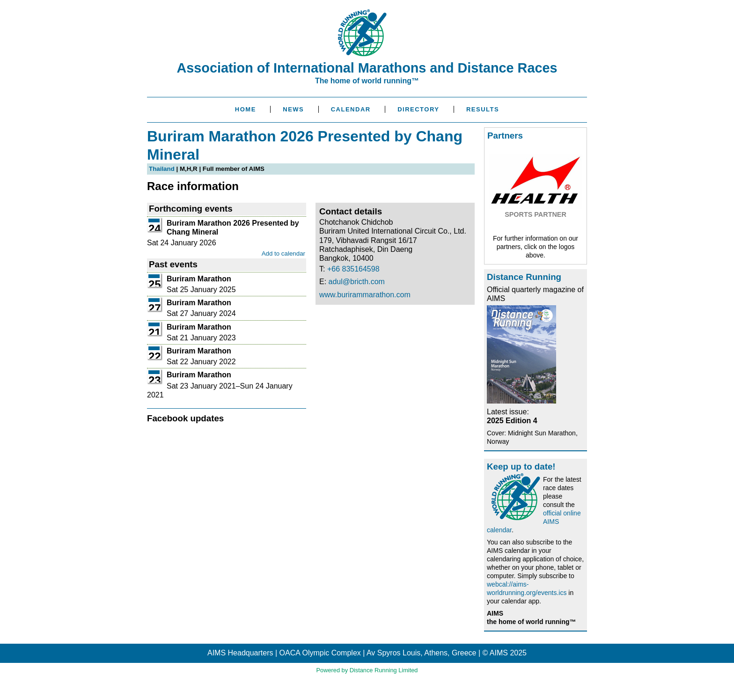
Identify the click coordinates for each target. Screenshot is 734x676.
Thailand (162, 168)
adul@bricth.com (357, 282)
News (293, 109)
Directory (418, 109)
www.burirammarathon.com (365, 295)
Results (482, 109)
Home (245, 109)
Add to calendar (283, 253)
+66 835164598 (353, 269)
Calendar (351, 109)
